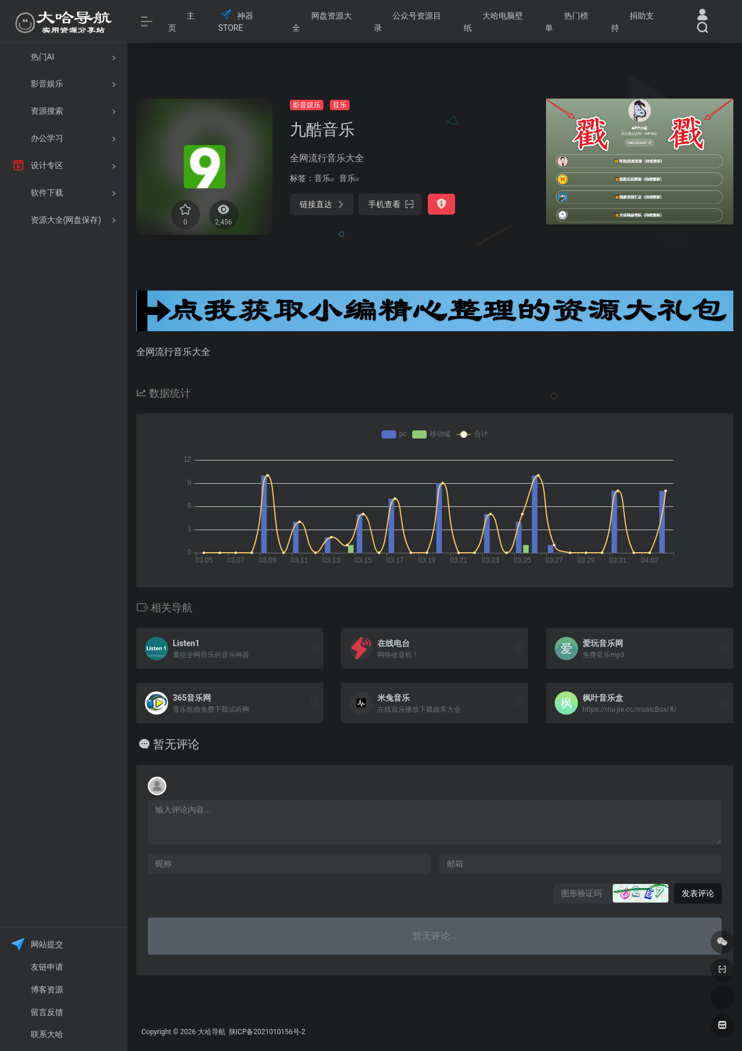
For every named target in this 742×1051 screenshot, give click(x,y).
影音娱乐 (307, 105)
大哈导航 (211, 1032)
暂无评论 (176, 744)
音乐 (340, 105)
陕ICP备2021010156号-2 (266, 1032)
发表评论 (698, 893)
